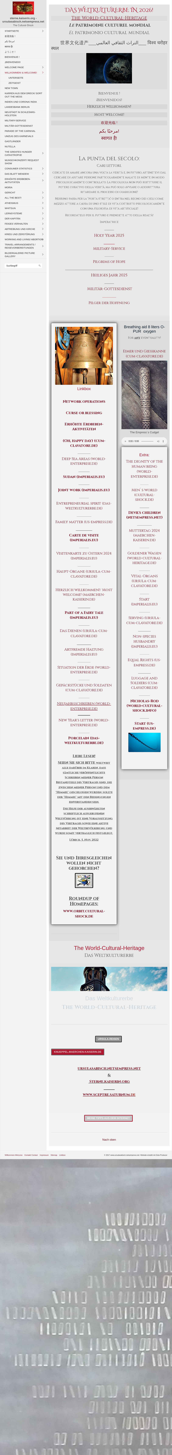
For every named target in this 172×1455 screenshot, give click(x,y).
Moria (8, 187)
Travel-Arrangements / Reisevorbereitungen (20, 246)
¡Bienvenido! (13, 62)
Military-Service (15, 120)
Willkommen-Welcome (14, 1155)
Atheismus (11, 203)
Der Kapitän (12, 218)
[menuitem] (24, 30)
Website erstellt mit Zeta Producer (153, 1155)
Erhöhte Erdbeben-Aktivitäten (17, 180)
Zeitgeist (15, 83)
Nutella (10, 146)
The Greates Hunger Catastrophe (18, 153)
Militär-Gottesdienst (19, 126)
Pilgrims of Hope (109, 261)
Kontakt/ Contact (31, 1155)
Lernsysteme (13, 213)
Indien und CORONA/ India (21, 101)
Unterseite (16, 77)
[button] (108, 1039)
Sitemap (54, 1155)
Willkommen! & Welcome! (21, 72)
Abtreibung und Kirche (20, 229)
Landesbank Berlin (17, 107)
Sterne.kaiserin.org (109, 1081)
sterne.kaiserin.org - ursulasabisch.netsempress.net (23, 20)
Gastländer (13, 141)
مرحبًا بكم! (10, 41)
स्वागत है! (9, 46)
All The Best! (13, 197)
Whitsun (10, 208)
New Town (11, 88)
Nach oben (109, 1139)
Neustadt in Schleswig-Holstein (20, 114)
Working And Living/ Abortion (24, 239)
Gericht (10, 192)
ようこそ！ (10, 51)
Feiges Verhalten (16, 223)
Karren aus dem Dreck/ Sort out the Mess (23, 95)
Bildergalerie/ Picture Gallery (20, 255)
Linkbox (62, 1155)
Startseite (12, 31)
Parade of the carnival (20, 131)
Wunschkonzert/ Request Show (22, 162)
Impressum (44, 1155)
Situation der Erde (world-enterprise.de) (84, 670)
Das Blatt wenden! (17, 174)
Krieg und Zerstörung (20, 234)
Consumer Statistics (18, 168)
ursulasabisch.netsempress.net (109, 1068)
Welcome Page (14, 67)
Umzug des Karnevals (19, 136)
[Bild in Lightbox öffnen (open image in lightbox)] (144, 395)
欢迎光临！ (10, 36)
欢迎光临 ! (109, 122)
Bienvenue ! (12, 57)
